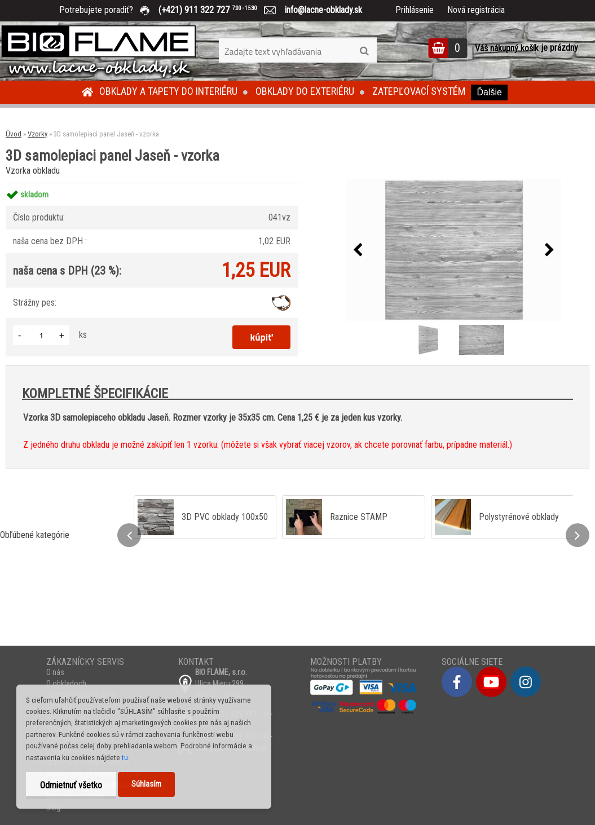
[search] (364, 51)
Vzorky (37, 134)
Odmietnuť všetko (71, 785)
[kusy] (41, 335)
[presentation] (357, 250)
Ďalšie (489, 92)
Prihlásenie (414, 10)
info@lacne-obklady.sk (319, 10)
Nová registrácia (476, 10)
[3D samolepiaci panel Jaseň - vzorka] (453, 250)
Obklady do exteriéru (304, 91)
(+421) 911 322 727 (216, 10)
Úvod (13, 134)
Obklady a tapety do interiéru (168, 91)
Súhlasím (146, 784)
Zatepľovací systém (418, 91)
